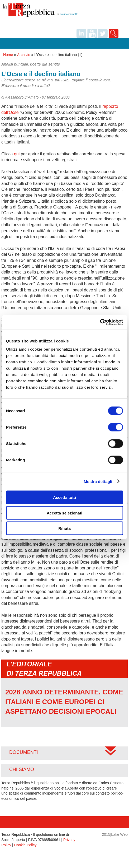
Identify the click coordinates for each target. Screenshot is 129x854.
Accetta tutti (64, 497)
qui (17, 154)
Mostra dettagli (98, 481)
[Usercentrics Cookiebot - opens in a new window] (100, 322)
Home (8, 55)
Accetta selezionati (64, 512)
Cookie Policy (25, 845)
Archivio (23, 55)
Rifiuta (64, 528)
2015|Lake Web (115, 834)
